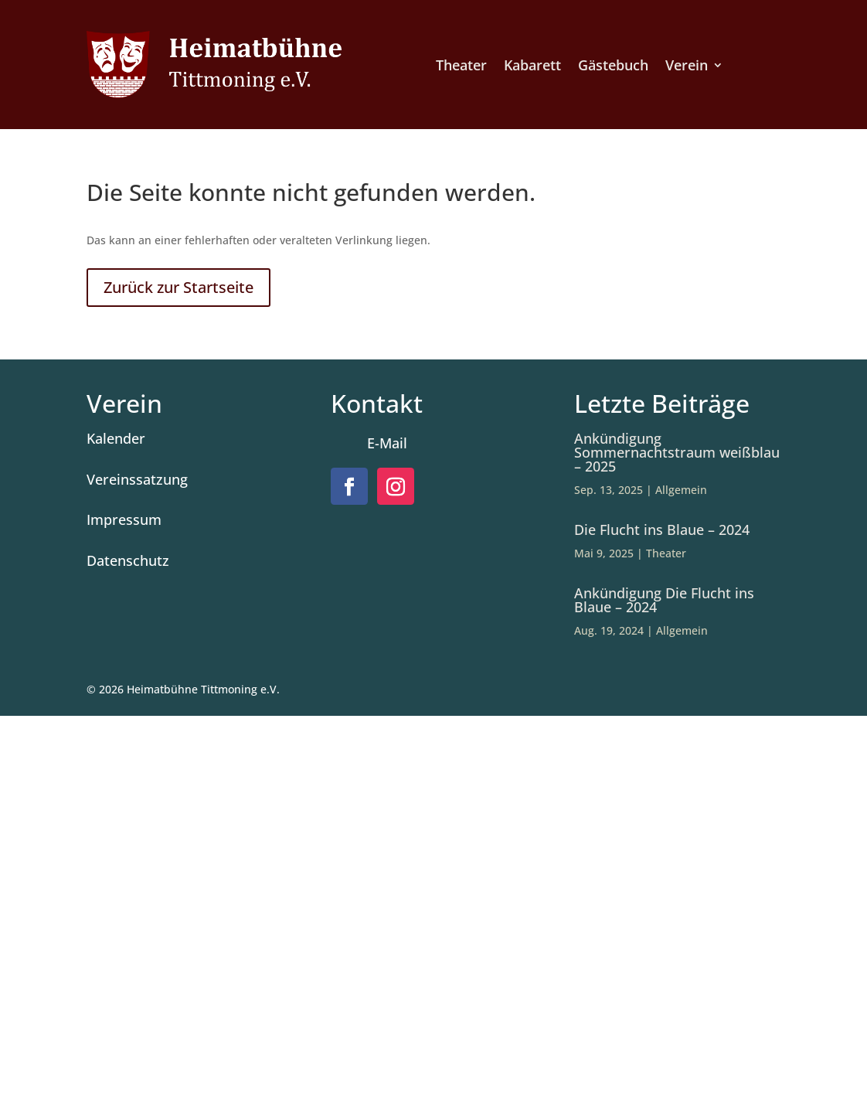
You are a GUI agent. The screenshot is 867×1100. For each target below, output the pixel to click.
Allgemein (681, 489)
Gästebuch (613, 67)
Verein (686, 67)
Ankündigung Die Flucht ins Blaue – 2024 (664, 600)
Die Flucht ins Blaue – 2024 (662, 529)
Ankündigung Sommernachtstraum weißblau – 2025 (677, 452)
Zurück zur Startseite (178, 287)
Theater (461, 67)
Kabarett (532, 67)
